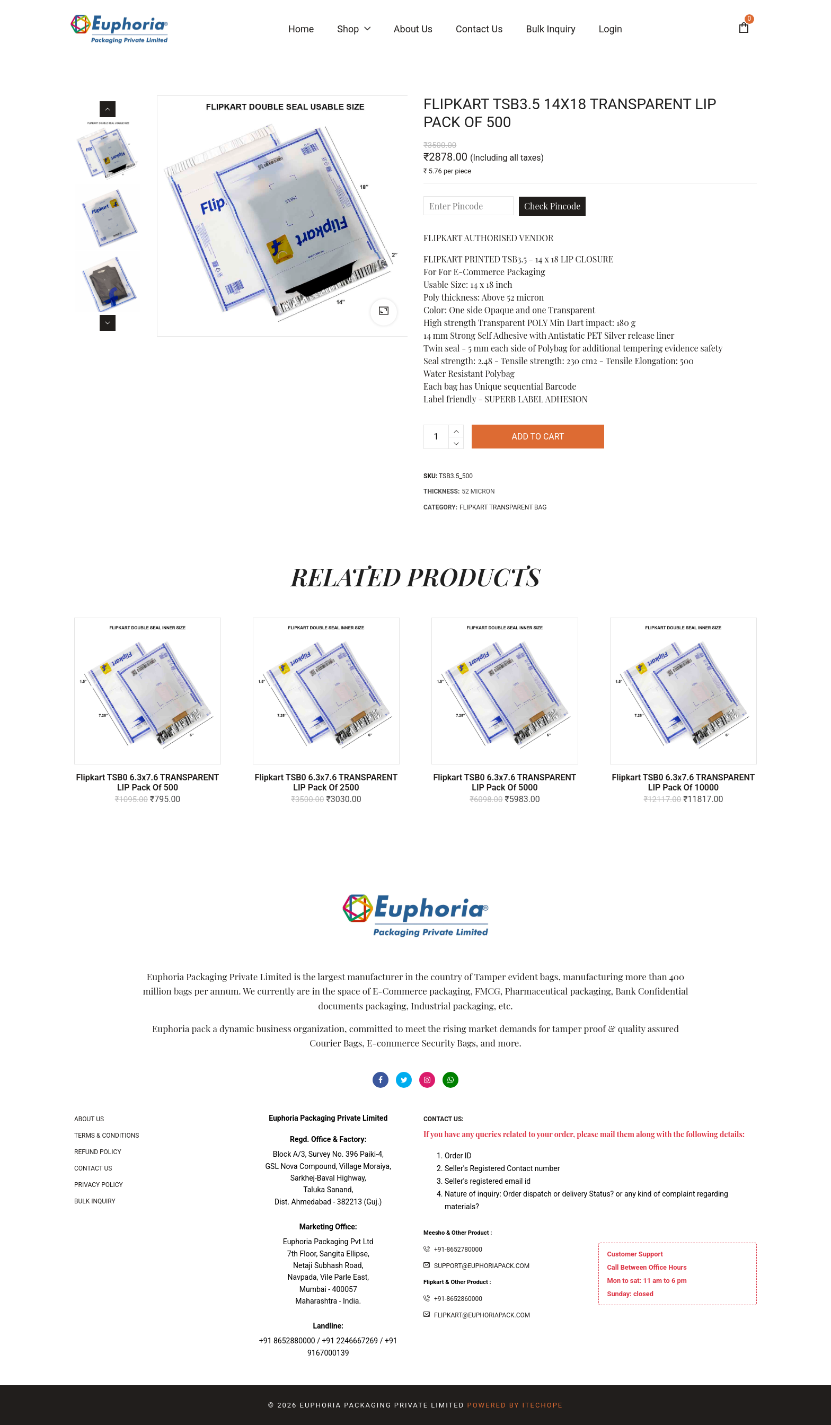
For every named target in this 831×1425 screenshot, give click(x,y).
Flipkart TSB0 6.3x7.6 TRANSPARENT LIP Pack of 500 (147, 782)
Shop (353, 28)
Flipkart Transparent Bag (502, 507)
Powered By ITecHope (515, 1405)
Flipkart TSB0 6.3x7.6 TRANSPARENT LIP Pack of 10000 (683, 782)
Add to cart (537, 437)
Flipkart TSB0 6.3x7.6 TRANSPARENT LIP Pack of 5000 (505, 782)
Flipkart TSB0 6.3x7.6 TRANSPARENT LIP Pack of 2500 (326, 782)
